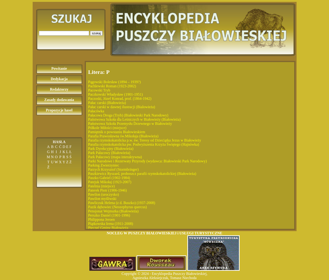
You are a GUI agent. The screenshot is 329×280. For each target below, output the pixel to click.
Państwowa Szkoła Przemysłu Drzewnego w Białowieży (130, 124)
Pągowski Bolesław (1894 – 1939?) (114, 82)
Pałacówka (96, 111)
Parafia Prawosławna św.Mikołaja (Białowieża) (123, 136)
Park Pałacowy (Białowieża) (109, 153)
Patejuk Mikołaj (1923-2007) (110, 182)
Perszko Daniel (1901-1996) (109, 215)
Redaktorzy (59, 89)
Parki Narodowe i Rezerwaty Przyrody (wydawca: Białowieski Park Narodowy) (147, 161)
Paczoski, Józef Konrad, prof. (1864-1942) (119, 99)
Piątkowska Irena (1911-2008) (110, 224)
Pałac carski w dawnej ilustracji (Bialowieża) (121, 107)
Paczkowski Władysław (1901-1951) (115, 94)
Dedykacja (59, 79)
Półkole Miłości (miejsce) (107, 128)
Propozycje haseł (59, 110)
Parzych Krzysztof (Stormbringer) (113, 169)
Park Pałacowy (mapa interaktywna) (115, 157)
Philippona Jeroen (101, 219)
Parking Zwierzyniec (103, 165)
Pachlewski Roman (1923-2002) (112, 86)
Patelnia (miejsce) (101, 186)
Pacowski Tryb (99, 90)
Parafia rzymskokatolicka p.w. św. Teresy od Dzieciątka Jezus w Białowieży (144, 140)
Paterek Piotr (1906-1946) (107, 190)
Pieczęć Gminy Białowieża (108, 228)
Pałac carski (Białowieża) (107, 103)
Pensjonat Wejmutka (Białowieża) (113, 211)
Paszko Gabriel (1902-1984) (109, 178)
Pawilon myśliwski (102, 199)
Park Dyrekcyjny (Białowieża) (110, 149)
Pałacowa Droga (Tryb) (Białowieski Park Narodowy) (128, 115)
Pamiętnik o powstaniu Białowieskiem (116, 132)
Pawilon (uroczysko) (103, 194)
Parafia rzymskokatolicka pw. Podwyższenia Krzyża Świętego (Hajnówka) (143, 144)
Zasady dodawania (59, 100)
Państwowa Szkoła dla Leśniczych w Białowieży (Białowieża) (134, 119)
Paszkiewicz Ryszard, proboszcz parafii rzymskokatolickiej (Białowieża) (142, 174)
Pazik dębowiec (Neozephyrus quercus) (117, 207)
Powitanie (59, 68)
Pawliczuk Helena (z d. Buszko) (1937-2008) (121, 203)
